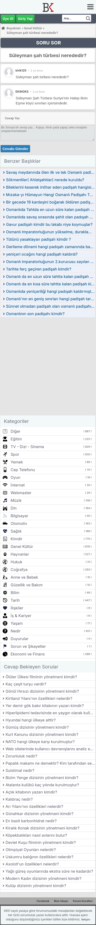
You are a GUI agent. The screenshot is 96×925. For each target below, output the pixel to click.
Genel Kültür (22, 546)
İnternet (18, 485)
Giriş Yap (25, 19)
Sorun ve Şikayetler (28, 646)
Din (14, 508)
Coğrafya (19, 569)
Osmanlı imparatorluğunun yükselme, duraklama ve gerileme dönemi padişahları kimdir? (50, 231)
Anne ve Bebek (24, 577)
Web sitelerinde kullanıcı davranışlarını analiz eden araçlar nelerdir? (50, 748)
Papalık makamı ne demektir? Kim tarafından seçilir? (50, 763)
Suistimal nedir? (20, 770)
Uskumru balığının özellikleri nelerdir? (39, 856)
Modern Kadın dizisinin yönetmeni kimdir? (44, 878)
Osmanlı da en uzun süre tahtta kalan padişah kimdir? (50, 276)
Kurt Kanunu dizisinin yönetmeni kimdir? (42, 734)
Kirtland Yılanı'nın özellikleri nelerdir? (39, 698)
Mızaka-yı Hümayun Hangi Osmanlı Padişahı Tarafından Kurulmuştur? (50, 194)
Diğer (16, 431)
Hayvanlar (20, 554)
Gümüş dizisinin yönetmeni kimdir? (37, 727)
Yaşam (17, 623)
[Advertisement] (48, 367)
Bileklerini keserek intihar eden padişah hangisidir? (50, 187)
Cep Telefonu (23, 469)
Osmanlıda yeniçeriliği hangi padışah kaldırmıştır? (50, 291)
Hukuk (16, 561)
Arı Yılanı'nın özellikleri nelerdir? (34, 806)
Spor (15, 454)
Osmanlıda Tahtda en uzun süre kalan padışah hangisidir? (50, 209)
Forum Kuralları (83, 901)
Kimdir (16, 538)
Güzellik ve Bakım (27, 585)
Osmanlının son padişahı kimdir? (35, 313)
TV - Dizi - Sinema (27, 446)
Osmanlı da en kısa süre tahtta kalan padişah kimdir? (50, 284)
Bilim (15, 592)
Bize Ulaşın (61, 901)
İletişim (85, 919)
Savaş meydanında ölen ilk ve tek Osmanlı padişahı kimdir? (50, 172)
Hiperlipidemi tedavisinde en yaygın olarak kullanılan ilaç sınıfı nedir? (50, 712)
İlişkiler (17, 608)
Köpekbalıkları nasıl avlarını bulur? (36, 835)
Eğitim (16, 439)
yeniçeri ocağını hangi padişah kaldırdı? (42, 254)
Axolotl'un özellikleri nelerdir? (32, 864)
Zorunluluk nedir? (21, 756)
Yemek (17, 462)
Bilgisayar (19, 515)
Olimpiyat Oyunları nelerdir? (31, 849)
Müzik (16, 500)
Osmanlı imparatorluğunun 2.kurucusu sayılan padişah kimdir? (50, 261)
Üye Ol (8, 19)
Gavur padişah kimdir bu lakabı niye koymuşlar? (49, 224)
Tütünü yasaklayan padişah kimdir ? (38, 239)
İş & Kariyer (21, 615)
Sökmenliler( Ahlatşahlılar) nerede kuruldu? (45, 179)
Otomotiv (19, 523)
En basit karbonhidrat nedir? (31, 820)
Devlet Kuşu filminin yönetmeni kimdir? (41, 842)
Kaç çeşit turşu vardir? (26, 684)
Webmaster (21, 492)
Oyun (15, 477)
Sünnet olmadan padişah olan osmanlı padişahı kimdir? (50, 306)
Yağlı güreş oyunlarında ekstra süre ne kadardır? (49, 871)
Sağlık (16, 531)
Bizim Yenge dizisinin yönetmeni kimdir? (42, 777)
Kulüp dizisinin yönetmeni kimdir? (36, 885)
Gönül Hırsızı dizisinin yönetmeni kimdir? (42, 691)
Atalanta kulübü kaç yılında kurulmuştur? (42, 784)
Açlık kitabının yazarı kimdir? (31, 792)
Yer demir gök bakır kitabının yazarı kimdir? (45, 705)
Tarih (15, 600)
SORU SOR (48, 43)
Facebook (43, 901)
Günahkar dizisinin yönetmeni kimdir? (40, 813)
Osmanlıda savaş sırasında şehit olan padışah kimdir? (50, 217)
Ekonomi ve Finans (28, 654)
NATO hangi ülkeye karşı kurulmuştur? (40, 741)
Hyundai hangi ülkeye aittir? (31, 720)
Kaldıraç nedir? (19, 799)
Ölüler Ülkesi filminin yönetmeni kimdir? (41, 676)
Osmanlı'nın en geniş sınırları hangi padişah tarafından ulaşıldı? (50, 298)
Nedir (16, 631)
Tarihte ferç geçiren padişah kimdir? (38, 269)
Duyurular (19, 638)
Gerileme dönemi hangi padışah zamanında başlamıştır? (50, 246)
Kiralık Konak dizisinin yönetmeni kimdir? (42, 828)
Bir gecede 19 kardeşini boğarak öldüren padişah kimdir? (50, 202)
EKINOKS (21, 91)
